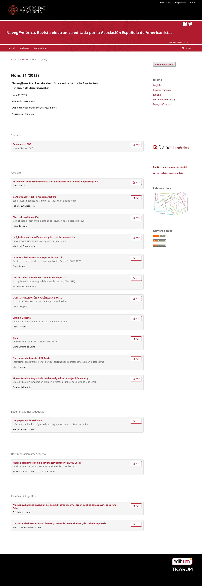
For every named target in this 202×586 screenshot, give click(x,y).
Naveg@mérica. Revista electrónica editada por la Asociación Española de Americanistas (89, 32)
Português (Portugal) (164, 99)
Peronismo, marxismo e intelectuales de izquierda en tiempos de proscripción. (56, 181)
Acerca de (39, 48)
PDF (137, 145)
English (157, 85)
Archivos (24, 48)
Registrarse (180, 2)
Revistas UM (165, 2)
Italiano (157, 94)
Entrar (193, 2)
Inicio (13, 59)
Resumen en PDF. (22, 144)
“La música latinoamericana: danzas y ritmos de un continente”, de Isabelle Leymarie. (60, 523)
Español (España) (162, 89)
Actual (12, 48)
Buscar (189, 48)
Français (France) (161, 104)
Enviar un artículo (164, 64)
